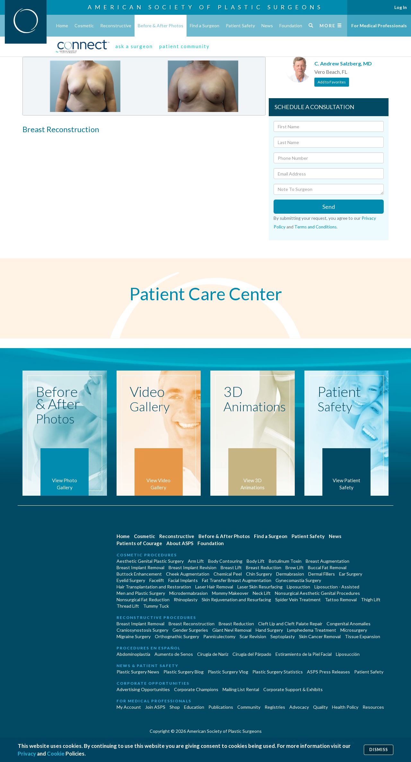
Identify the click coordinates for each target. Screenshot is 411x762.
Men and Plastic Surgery (141, 593)
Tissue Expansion (362, 636)
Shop (175, 707)
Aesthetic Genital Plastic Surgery (150, 561)
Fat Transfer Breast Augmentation (236, 580)
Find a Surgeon (204, 25)
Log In (400, 7)
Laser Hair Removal (214, 586)
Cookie (56, 753)
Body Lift (256, 561)
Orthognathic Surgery (177, 636)
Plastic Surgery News (138, 671)
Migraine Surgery (134, 636)
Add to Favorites (332, 82)
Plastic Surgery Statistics (277, 671)
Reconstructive (115, 25)
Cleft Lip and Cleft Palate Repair (290, 623)
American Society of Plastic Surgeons (205, 7)
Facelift (156, 580)
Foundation (290, 25)
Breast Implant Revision (192, 567)
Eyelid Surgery (131, 580)
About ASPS (179, 543)
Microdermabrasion (188, 593)
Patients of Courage (139, 543)
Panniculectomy (219, 636)
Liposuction (298, 586)
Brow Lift (294, 567)
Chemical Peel (228, 574)
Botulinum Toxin (285, 561)
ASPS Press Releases (328, 671)
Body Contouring (225, 561)
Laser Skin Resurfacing (260, 586)
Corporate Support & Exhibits (293, 689)
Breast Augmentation (327, 561)
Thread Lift (128, 606)
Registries (275, 707)
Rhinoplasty (185, 599)
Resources (373, 707)
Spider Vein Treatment (298, 599)
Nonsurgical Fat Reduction (143, 599)
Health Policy (345, 707)
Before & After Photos (160, 25)
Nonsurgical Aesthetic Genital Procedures (317, 593)
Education (194, 707)
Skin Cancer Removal (320, 636)
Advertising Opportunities (143, 689)
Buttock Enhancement (139, 574)
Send (328, 206)
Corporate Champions (196, 689)
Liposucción (348, 654)
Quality (320, 707)
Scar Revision (253, 636)
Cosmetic (84, 25)
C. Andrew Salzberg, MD (343, 63)
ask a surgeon (134, 46)
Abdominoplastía (133, 654)
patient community (184, 46)
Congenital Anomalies (349, 623)
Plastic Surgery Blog (183, 671)
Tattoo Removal (341, 599)
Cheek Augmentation (187, 574)
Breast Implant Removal (140, 567)
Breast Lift (231, 567)
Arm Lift (196, 561)
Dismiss (378, 749)
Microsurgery (353, 630)
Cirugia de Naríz (212, 654)
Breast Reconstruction (191, 623)
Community (248, 707)
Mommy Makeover (230, 593)
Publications (220, 707)
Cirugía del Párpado (251, 654)
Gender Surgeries (190, 630)
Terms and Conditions (315, 226)
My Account (129, 707)
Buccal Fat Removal (327, 567)
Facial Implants (183, 580)
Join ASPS (155, 707)
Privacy (27, 753)
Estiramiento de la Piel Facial (303, 654)
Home (62, 25)
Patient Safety (240, 25)
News (267, 25)
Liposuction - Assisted (336, 586)
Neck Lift (262, 593)
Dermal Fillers (321, 574)
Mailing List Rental (241, 689)
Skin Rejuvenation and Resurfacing (236, 599)
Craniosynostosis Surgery (142, 630)
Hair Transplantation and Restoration (154, 586)
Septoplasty (282, 636)
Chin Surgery (259, 574)
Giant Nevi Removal (231, 630)
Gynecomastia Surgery (298, 580)
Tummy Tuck (156, 606)
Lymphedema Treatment (311, 630)
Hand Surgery (269, 630)
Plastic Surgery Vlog (228, 671)
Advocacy (299, 707)
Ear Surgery (350, 574)
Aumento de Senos (173, 654)
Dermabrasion (290, 574)
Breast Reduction (263, 567)
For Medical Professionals (379, 25)
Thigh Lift (370, 599)
